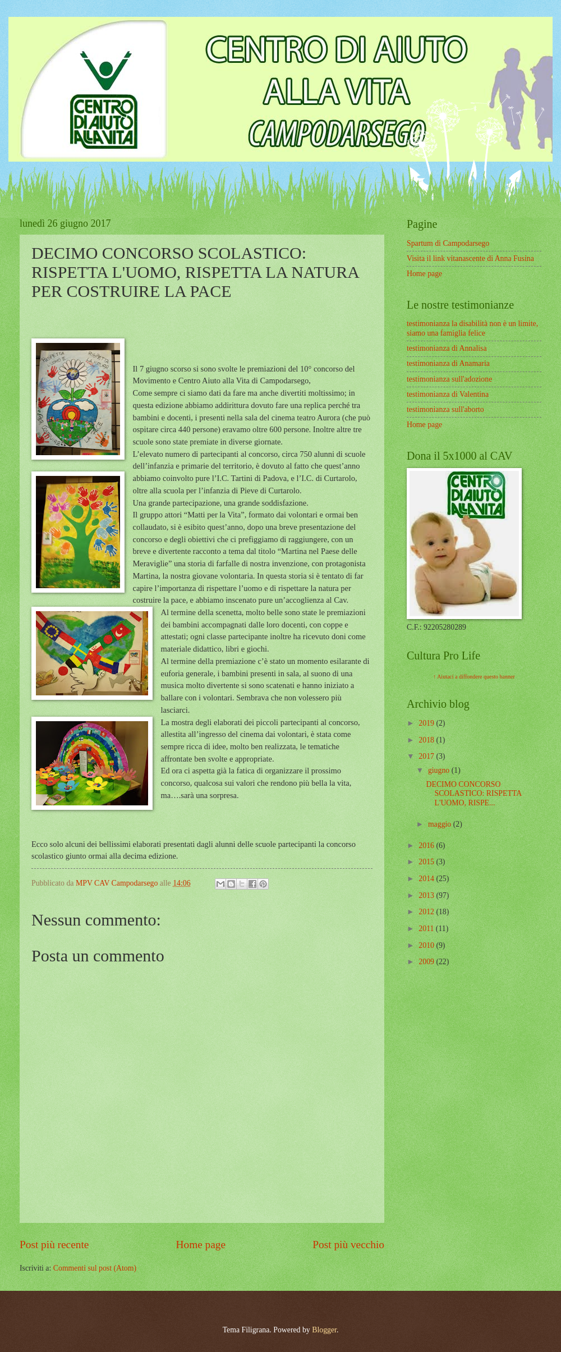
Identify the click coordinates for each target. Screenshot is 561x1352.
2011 (427, 928)
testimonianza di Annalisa (447, 348)
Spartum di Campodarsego (448, 243)
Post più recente (54, 1244)
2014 (427, 878)
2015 (427, 862)
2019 (427, 723)
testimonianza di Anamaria (448, 363)
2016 (427, 845)
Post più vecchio (348, 1244)
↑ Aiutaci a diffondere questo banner (474, 676)
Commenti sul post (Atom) (94, 1268)
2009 (427, 961)
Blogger (324, 1330)
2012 (427, 912)
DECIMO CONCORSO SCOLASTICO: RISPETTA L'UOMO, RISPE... (473, 793)
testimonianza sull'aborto (445, 409)
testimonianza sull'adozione (449, 379)
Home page (201, 1244)
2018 (427, 740)
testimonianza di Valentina (448, 394)
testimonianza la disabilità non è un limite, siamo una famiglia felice (472, 328)
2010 (427, 945)
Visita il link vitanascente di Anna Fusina (470, 258)
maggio (440, 824)
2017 (427, 756)
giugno (440, 770)
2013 (427, 895)
